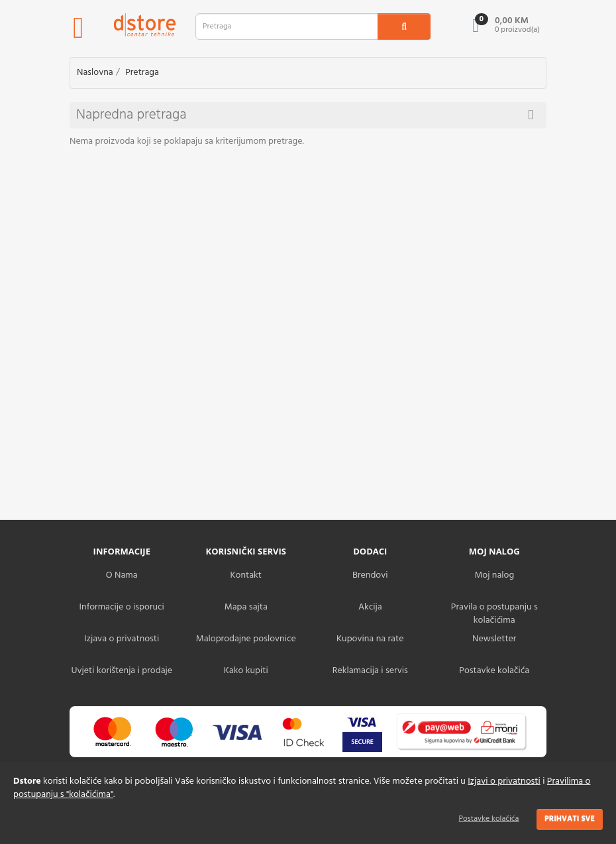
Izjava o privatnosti (121, 639)
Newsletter (494, 639)
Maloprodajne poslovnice (246, 639)
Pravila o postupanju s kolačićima (494, 614)
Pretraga (142, 72)
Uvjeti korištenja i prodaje (121, 670)
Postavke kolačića (489, 818)
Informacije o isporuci (121, 607)
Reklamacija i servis (370, 670)
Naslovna (95, 72)
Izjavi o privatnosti (504, 781)
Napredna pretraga (304, 115)
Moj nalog (494, 575)
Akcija (370, 607)
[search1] (404, 26)
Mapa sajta (246, 607)
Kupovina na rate (369, 639)
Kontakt (246, 575)
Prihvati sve (569, 818)
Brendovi (370, 575)
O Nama (122, 575)
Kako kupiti (246, 670)
